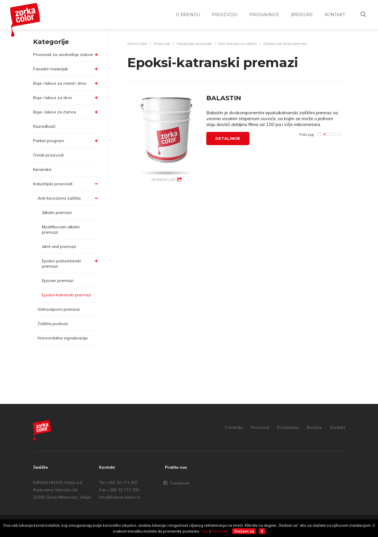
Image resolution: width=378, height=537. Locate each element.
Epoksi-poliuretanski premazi (61, 263)
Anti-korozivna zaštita (59, 198)
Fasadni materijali (50, 69)
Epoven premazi (58, 280)
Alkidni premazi (57, 212)
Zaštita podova (53, 323)
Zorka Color (137, 43)
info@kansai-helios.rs (119, 497)
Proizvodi (162, 43)
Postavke (219, 531)
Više (205, 531)
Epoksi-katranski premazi (66, 295)
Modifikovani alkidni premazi (61, 229)
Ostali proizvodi (48, 155)
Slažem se (244, 531)
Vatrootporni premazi (59, 309)
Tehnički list (163, 179)
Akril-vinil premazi (59, 246)
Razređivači (44, 126)
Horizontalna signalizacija (63, 338)
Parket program (48, 140)
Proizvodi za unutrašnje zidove (63, 54)
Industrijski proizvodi (52, 183)
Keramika (42, 169)
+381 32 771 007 (122, 482)
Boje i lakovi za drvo (52, 97)
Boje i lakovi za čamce (54, 112)
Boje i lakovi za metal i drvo (59, 83)
